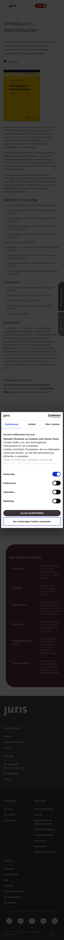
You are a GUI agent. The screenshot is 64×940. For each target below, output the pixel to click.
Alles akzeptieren (32, 513)
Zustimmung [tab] (11, 424)
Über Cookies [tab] (52, 424)
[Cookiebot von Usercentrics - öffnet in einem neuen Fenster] (48, 416)
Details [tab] (32, 424)
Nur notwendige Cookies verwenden (32, 521)
